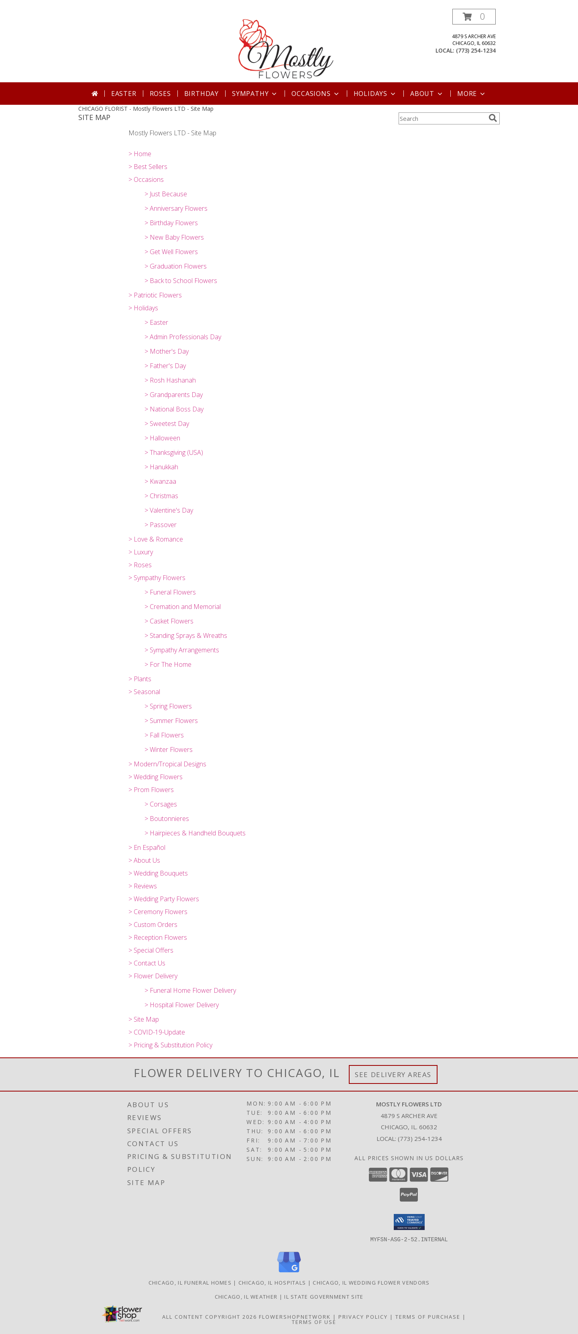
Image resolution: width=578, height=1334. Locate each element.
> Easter (156, 322)
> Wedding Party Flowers (163, 898)
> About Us (144, 860)
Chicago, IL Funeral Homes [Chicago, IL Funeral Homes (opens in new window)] (190, 1282)
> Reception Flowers (157, 937)
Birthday (201, 93)
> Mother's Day (166, 351)
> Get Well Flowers (171, 251)
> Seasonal (144, 691)
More (471, 93)
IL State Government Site (323, 1296)
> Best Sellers (147, 166)
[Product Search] (442, 118)
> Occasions (146, 179)
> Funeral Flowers (170, 592)
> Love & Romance (155, 539)
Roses (160, 93)
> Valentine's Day (168, 510)
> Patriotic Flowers (155, 295)
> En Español (146, 847)
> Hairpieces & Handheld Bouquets (195, 833)
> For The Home (167, 664)
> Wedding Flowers (155, 776)
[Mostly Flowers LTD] (289, 45)
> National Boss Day (174, 409)
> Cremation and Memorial (182, 606)
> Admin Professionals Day (182, 336)
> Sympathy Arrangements (181, 650)
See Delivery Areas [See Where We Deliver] (393, 1074)
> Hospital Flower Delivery (181, 1004)
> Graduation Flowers (175, 266)
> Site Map (143, 1019)
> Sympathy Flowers (156, 577)
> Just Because (165, 193)
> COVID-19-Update (156, 1032)
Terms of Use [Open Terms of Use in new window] (314, 1321)
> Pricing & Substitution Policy (170, 1045)
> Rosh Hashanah (170, 380)
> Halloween (162, 438)
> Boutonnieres (166, 818)
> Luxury (140, 552)
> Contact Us (146, 963)
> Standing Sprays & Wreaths (185, 635)
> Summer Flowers (171, 720)
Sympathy (255, 93)
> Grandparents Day (173, 394)
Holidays (375, 93)
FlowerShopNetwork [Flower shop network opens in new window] (295, 1316)
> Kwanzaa (160, 481)
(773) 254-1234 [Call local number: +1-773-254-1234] (476, 50)
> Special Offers (150, 950)
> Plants (139, 678)
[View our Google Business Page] (289, 1272)
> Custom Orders (152, 924)
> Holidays (143, 307)
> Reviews (142, 886)
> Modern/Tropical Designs (167, 764)
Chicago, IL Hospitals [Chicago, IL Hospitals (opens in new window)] (272, 1282)
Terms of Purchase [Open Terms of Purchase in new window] (427, 1316)
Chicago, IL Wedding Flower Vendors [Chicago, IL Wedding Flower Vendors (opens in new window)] (371, 1282)
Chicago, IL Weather (246, 1296)
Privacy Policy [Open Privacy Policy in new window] (363, 1316)
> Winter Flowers (168, 749)
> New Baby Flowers (174, 237)
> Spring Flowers (168, 706)
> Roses (140, 564)
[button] (474, 16)
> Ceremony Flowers (157, 911)
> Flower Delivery (152, 975)
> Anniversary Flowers (176, 208)
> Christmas (161, 495)
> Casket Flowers (168, 621)
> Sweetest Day (166, 423)
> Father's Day (165, 365)
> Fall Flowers (164, 735)
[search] (492, 118)
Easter (123, 93)
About (427, 93)
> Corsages (160, 804)
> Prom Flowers (151, 789)
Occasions (315, 93)
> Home (139, 153)
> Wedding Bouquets (158, 873)
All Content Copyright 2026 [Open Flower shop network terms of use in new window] (209, 1316)
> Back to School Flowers (180, 280)
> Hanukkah (161, 466)
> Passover (160, 524)
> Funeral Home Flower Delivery (190, 990)
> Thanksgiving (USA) (173, 452)
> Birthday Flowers (171, 222)
